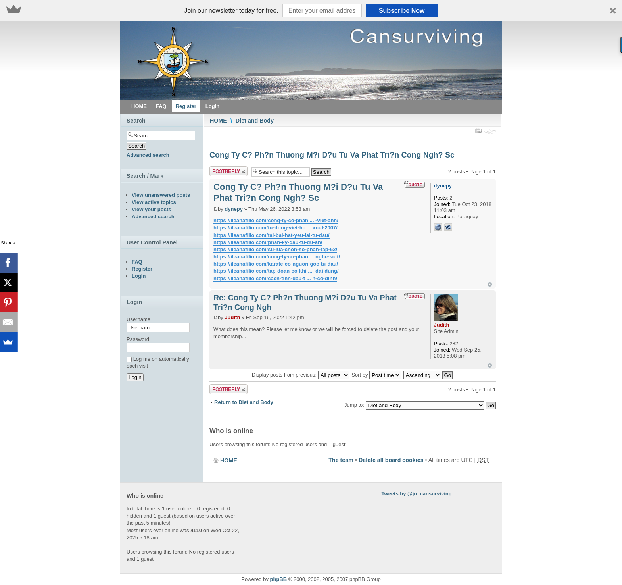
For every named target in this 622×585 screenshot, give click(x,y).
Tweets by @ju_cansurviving (417, 493)
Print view (478, 130)
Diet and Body (255, 120)
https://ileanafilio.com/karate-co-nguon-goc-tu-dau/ (275, 264)
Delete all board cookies (391, 460)
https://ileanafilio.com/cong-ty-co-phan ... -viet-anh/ (275, 220)
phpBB (278, 579)
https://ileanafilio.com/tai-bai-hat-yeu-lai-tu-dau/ (271, 235)
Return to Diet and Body (243, 402)
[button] (311, 10)
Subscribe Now (402, 10)
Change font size (490, 132)
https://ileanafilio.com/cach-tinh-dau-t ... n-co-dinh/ (275, 278)
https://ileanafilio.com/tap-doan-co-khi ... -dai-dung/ (276, 271)
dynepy (234, 209)
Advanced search (148, 155)
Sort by (376, 375)
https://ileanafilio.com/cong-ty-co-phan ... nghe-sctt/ (276, 257)
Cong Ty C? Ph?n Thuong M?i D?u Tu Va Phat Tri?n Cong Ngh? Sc (332, 154)
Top (490, 284)
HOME (218, 120)
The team (340, 460)
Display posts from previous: (300, 375)
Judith (232, 317)
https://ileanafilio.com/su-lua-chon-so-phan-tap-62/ (275, 249)
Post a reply (228, 171)
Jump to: (354, 405)
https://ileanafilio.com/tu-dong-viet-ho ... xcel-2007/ (275, 228)
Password (138, 339)
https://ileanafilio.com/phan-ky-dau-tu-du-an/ (267, 242)
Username (138, 319)
